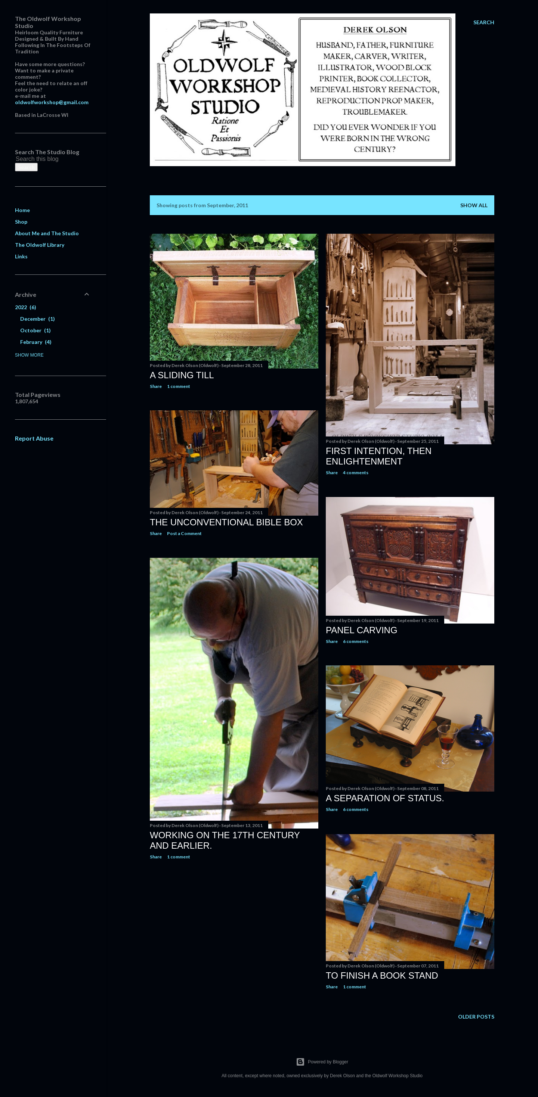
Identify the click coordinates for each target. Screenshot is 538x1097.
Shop (21, 221)
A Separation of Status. (385, 798)
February (36, 342)
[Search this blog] (44, 159)
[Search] (483, 22)
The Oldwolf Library (39, 245)
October (35, 330)
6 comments (355, 641)
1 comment (178, 386)
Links (21, 256)
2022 (25, 307)
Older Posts (476, 1016)
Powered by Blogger (322, 1061)
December (37, 319)
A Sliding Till (182, 375)
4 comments (355, 472)
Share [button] (156, 386)
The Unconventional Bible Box (226, 522)
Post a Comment (184, 533)
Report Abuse (34, 438)
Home (22, 210)
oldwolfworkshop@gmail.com (52, 102)
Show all (474, 205)
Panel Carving (362, 630)
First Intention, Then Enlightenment (379, 456)
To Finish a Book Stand (382, 975)
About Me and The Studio (47, 233)
